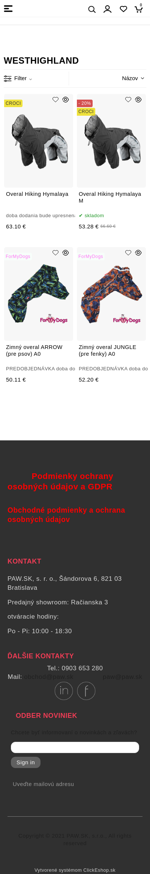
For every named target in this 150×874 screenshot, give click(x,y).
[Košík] (141, 9)
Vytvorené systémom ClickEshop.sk (75, 870)
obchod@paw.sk (49, 676)
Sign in (25, 762)
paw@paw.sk (122, 676)
